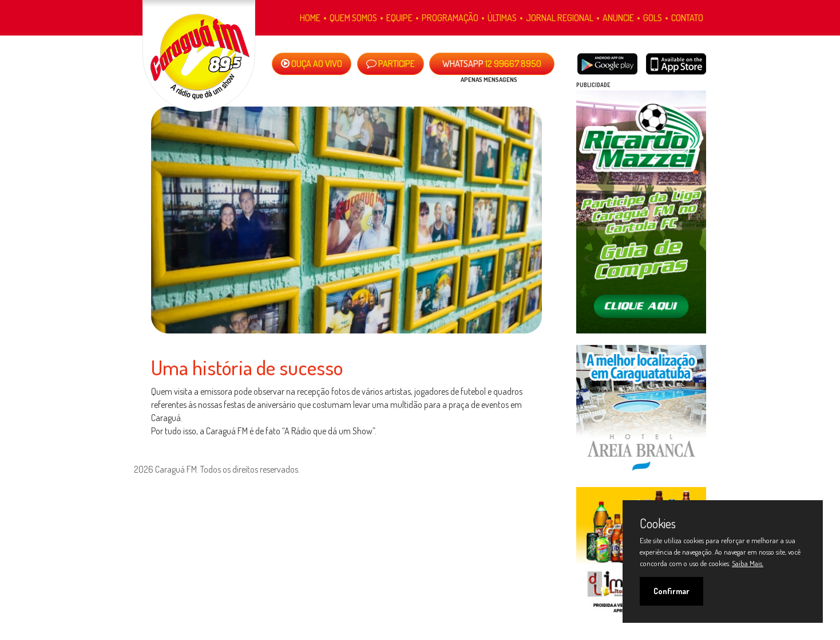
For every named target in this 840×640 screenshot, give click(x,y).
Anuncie (618, 17)
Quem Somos (353, 17)
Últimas (502, 17)
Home (310, 17)
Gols (652, 17)
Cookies (658, 523)
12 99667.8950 (491, 63)
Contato (687, 17)
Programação (450, 17)
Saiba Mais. (747, 563)
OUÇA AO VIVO (311, 63)
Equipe (399, 17)
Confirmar (671, 591)
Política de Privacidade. (169, 483)
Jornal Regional (559, 17)
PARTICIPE (390, 63)
